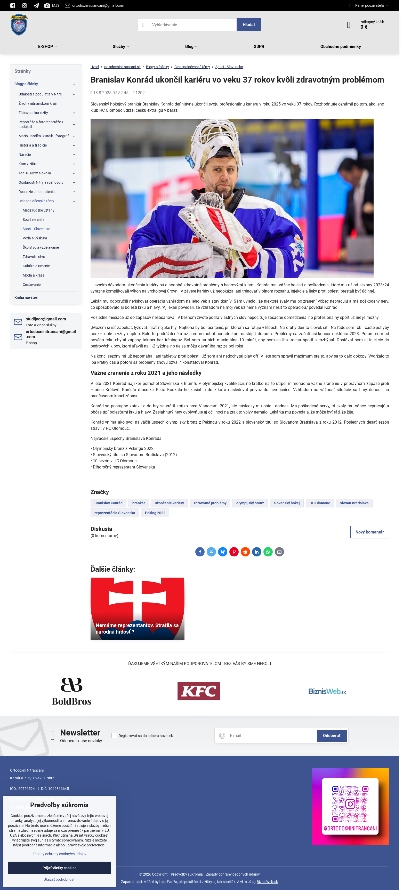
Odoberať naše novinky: (81, 740)
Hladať (249, 24)
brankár (138, 503)
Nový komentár (370, 532)
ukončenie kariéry (169, 503)
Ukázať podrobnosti (59, 879)
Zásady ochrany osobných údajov (233, 874)
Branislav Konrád (108, 503)
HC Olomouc (320, 503)
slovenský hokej (287, 503)
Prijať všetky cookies (59, 868)
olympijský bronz (250, 503)
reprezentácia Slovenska (114, 513)
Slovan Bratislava (354, 503)
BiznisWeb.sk (267, 882)
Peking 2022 (155, 513)
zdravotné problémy (210, 503)
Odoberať (332, 735)
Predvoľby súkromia (187, 874)
